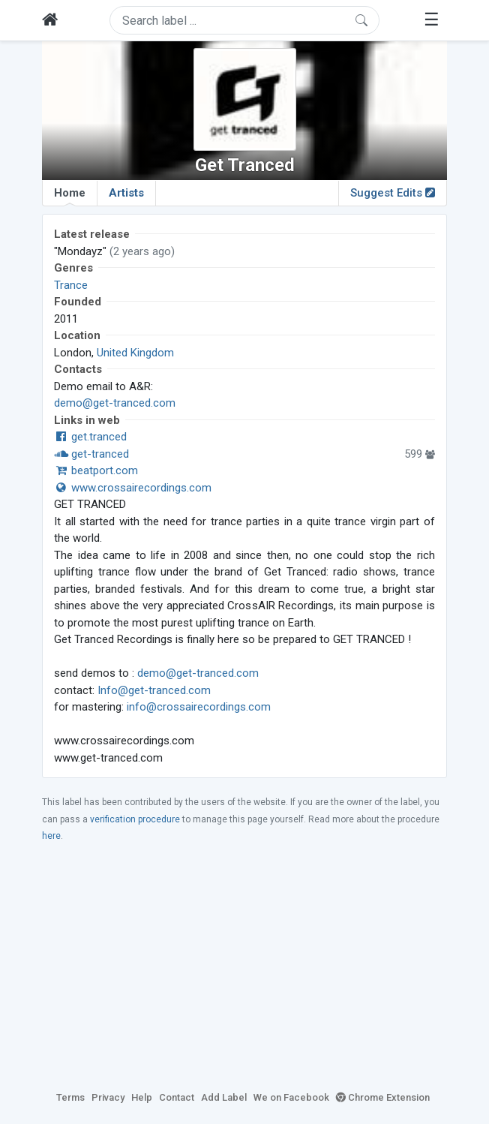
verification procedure (135, 819)
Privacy (108, 1097)
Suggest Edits (392, 193)
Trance (71, 285)
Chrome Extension (383, 1097)
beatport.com (96, 470)
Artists (126, 193)
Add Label (224, 1097)
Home (70, 196)
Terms (70, 1097)
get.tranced (90, 436)
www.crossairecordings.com (133, 487)
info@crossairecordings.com (199, 707)
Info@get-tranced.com (154, 690)
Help (141, 1097)
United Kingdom (135, 352)
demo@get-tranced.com (115, 403)
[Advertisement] (244, 966)
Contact (176, 1097)
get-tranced (91, 454)
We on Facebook (291, 1097)
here (51, 836)
